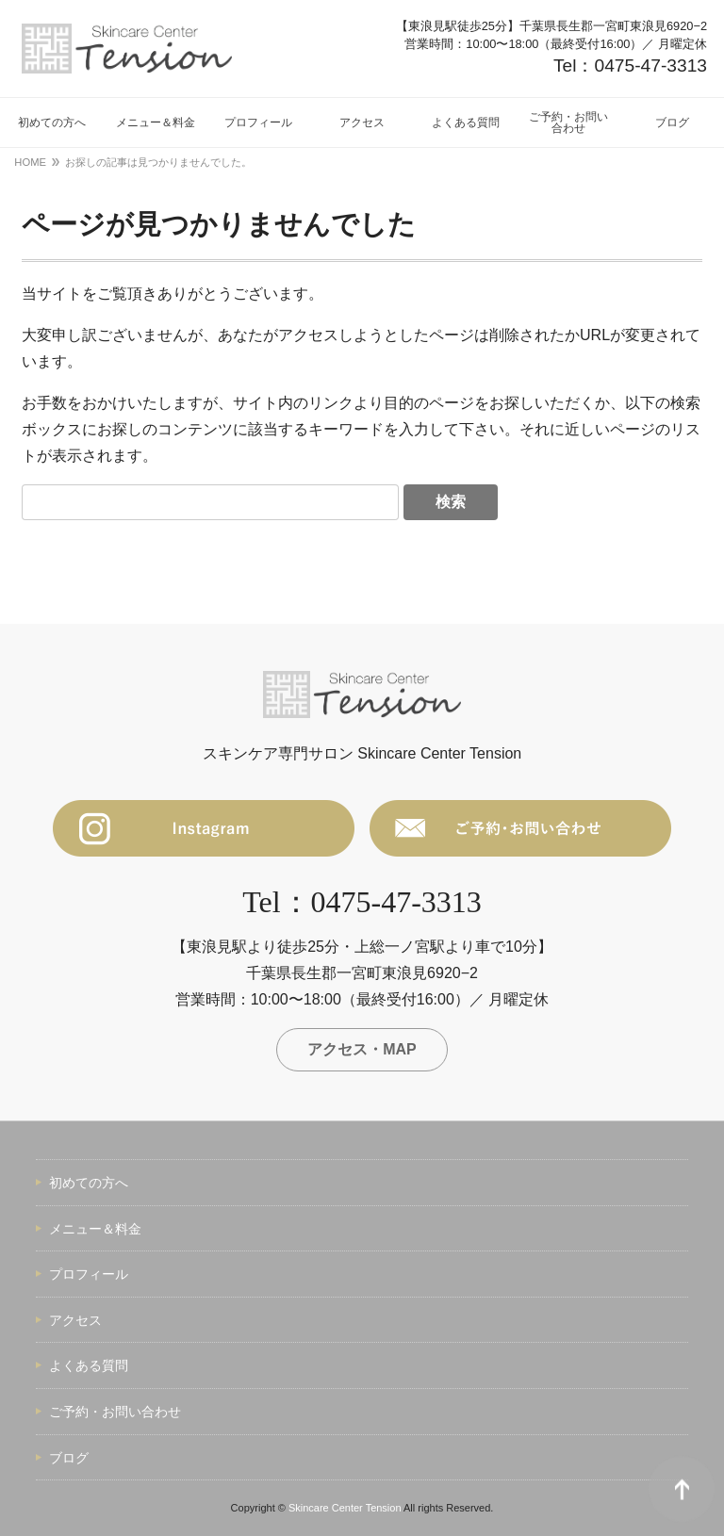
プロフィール (88, 1274)
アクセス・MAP (362, 1049)
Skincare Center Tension (345, 1507)
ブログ (69, 1457)
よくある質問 (88, 1365)
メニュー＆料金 (95, 1228)
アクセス (75, 1320)
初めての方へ (88, 1182)
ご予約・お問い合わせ (115, 1411)
